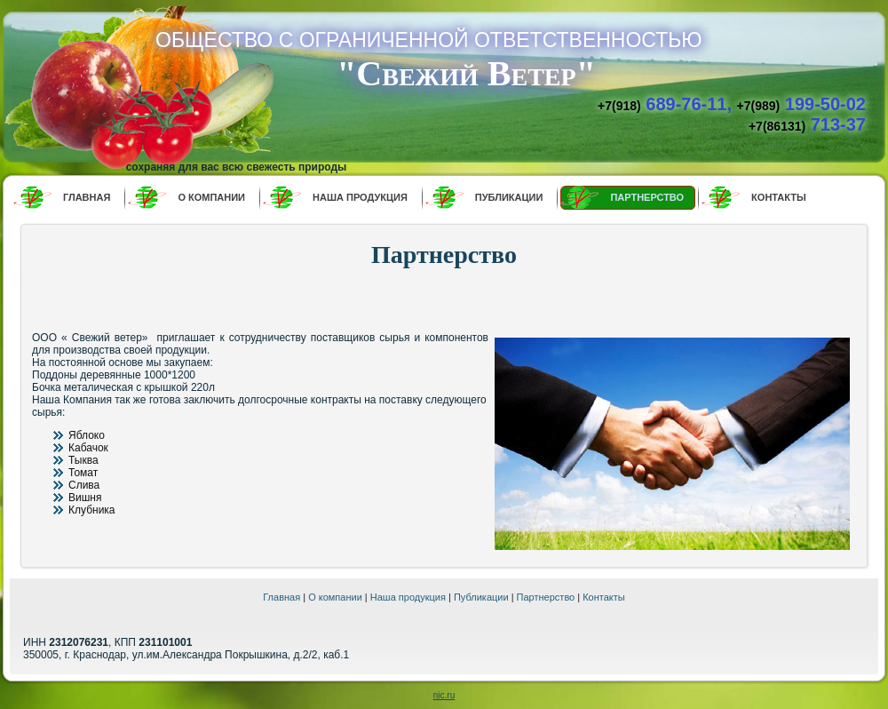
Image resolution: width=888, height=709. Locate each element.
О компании (335, 597)
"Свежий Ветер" (466, 73)
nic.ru (444, 695)
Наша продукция (408, 597)
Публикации (481, 597)
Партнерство (546, 597)
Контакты (604, 597)
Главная (281, 597)
